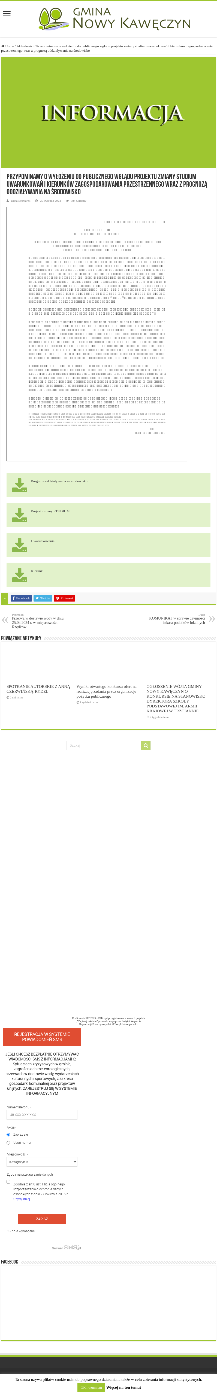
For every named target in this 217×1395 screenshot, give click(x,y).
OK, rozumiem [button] (91, 1387)
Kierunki (37, 571)
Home (7, 46)
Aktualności (25, 46)
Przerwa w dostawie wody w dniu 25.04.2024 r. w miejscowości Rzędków (40, 621)
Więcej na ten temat (123, 1387)
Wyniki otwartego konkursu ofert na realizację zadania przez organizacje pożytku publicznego (107, 691)
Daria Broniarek (20, 200)
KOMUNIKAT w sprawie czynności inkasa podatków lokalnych (177, 619)
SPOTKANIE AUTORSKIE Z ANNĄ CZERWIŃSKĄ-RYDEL (38, 689)
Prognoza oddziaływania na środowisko (59, 481)
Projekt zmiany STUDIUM (50, 511)
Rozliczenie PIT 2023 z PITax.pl (89, 1018)
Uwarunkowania (43, 541)
